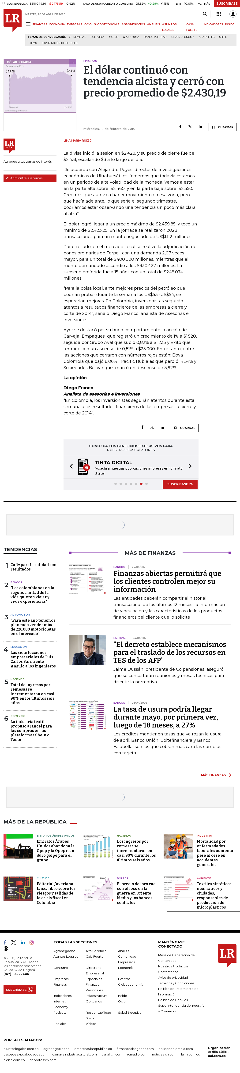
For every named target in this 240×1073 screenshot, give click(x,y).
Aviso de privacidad (173, 977)
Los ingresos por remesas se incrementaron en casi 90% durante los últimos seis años (136, 850)
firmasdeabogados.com (135, 1048)
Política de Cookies (173, 999)
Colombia (97, 37)
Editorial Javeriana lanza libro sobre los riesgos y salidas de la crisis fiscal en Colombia (56, 892)
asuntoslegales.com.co (21, 1048)
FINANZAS (40, 24)
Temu (33, 43)
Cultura (43, 878)
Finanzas (60, 984)
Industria (204, 835)
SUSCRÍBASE (227, 3)
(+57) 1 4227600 (16, 973)
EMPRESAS (74, 24)
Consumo (60, 967)
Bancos (16, 582)
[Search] (205, 14)
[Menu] (29, 24)
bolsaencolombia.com (175, 1048)
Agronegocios (64, 950)
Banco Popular (155, 37)
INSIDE (229, 24)
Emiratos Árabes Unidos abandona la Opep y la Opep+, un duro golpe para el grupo (56, 850)
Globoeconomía (130, 984)
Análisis (123, 950)
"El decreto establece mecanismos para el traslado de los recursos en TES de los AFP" (169, 652)
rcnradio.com (137, 1054)
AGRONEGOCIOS (133, 24)
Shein (223, 37)
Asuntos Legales (65, 956)
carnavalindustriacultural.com (74, 1054)
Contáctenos (168, 971)
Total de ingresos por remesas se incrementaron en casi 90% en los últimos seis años (32, 694)
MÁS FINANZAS (213, 775)
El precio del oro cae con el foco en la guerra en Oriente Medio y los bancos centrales (136, 892)
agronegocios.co (56, 1048)
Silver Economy (182, 37)
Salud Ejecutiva (129, 1012)
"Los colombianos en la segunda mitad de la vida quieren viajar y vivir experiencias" (32, 595)
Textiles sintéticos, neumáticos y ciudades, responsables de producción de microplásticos (214, 895)
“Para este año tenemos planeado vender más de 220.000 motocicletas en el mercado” (33, 627)
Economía (126, 967)
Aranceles (206, 37)
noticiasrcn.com (164, 1054)
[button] (70, 467)
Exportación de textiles (59, 43)
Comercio (18, 716)
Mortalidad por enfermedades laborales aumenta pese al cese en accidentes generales (215, 852)
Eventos (124, 978)
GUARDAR (222, 127)
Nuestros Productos (173, 966)
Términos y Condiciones (176, 982)
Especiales (94, 978)
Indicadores (62, 995)
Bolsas (122, 878)
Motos (113, 37)
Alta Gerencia (96, 950)
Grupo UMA (131, 37)
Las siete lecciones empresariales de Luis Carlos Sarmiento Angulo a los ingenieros (33, 659)
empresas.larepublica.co (93, 1048)
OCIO (88, 24)
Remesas (79, 37)
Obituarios (94, 1001)
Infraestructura (97, 995)
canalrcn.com (111, 1054)
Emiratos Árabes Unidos (56, 835)
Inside (122, 995)
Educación (19, 647)
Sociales (59, 1023)
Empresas (60, 978)
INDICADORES (213, 24)
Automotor (20, 614)
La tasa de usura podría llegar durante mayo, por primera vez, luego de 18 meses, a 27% (165, 717)
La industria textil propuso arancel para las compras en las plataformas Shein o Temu (31, 731)
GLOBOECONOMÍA (107, 24)
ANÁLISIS (153, 24)
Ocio (122, 1001)
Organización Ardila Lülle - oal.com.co (219, 1051)
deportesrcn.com (43, 1059)
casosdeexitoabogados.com (26, 1054)
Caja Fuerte (95, 956)
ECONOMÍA (57, 24)
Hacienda (17, 679)
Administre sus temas (24, 178)
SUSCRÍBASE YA (180, 484)
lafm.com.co (190, 1054)
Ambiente (204, 878)
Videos (91, 1023)
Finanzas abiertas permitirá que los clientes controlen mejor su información (167, 581)
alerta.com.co (14, 1059)
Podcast (59, 1012)
